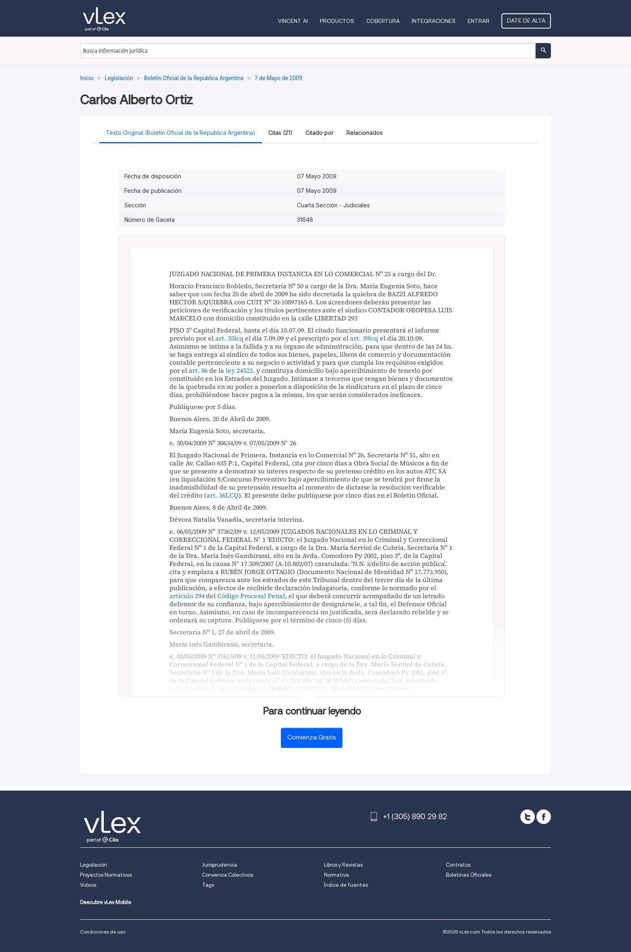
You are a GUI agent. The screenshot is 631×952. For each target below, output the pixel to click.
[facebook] (543, 817)
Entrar (478, 21)
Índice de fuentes (346, 885)
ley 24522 (239, 370)
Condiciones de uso (102, 931)
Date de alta (526, 20)
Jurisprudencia (219, 865)
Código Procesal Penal (251, 595)
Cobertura (383, 21)
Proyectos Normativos (106, 875)
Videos (88, 885)
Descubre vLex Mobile (105, 902)
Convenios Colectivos (227, 875)
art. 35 (224, 338)
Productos (337, 21)
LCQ (232, 495)
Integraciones (434, 21)
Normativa (336, 875)
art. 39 (359, 338)
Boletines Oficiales (468, 875)
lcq (238, 338)
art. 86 (198, 370)
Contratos (458, 865)
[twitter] (527, 817)
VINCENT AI (293, 21)
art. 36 (215, 495)
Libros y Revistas (343, 865)
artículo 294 (186, 595)
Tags (208, 885)
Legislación (93, 865)
